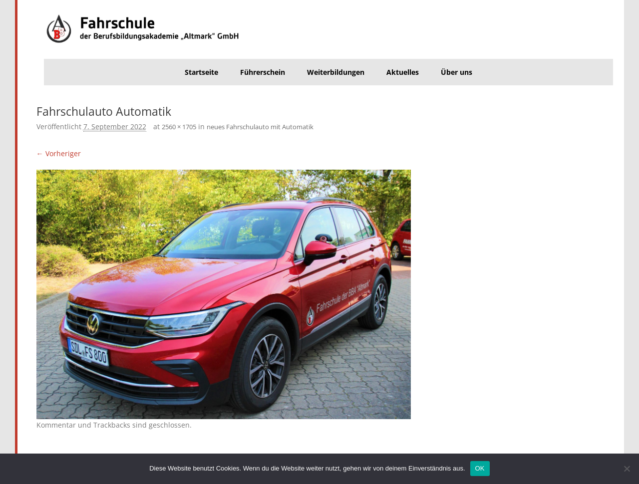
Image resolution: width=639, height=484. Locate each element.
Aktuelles (402, 72)
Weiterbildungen (335, 72)
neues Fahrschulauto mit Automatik (260, 126)
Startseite (201, 72)
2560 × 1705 (179, 126)
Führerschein (262, 72)
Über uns (456, 72)
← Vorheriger (58, 153)
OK (480, 468)
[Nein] (627, 469)
